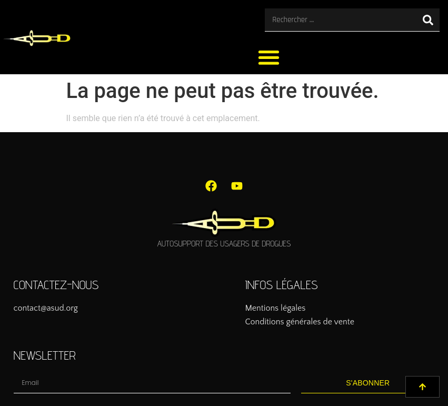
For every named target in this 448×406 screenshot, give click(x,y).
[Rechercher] (428, 19)
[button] (269, 57)
